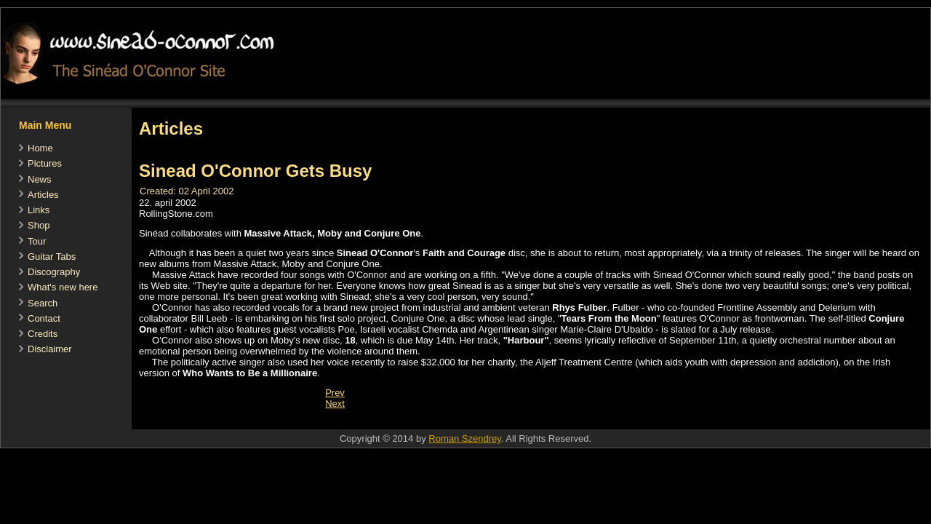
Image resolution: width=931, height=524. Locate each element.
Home (40, 148)
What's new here (62, 287)
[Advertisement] (396, 421)
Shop (38, 225)
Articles (43, 194)
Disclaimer (50, 349)
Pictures (45, 163)
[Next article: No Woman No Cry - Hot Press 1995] (335, 403)
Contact (44, 318)
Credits (42, 333)
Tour (37, 241)
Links (38, 210)
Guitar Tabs (52, 256)
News (40, 179)
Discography (54, 271)
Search (42, 303)
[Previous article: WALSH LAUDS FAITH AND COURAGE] (335, 392)
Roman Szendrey (464, 438)
